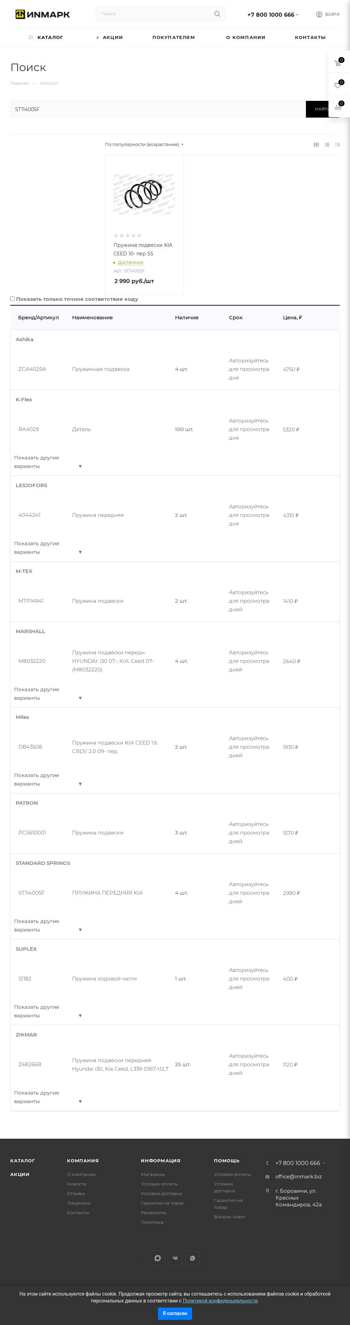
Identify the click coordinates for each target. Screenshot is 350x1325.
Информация (161, 1160)
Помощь (227, 1160)
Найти (323, 109)
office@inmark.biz (298, 1176)
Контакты (78, 1212)
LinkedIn (157, 1258)
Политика (152, 1222)
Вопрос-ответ (229, 1216)
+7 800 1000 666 (270, 15)
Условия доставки (161, 1193)
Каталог (22, 1160)
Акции (20, 1174)
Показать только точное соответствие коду (77, 299)
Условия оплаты (159, 1184)
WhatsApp (192, 1258)
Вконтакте (175, 1258)
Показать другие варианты (36, 461)
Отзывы (76, 1193)
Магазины (153, 1174)
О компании (81, 1174)
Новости (76, 1184)
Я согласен (175, 1313)
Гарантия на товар (162, 1203)
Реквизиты (153, 1212)
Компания (83, 1160)
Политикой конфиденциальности (220, 1300)
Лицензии (79, 1203)
